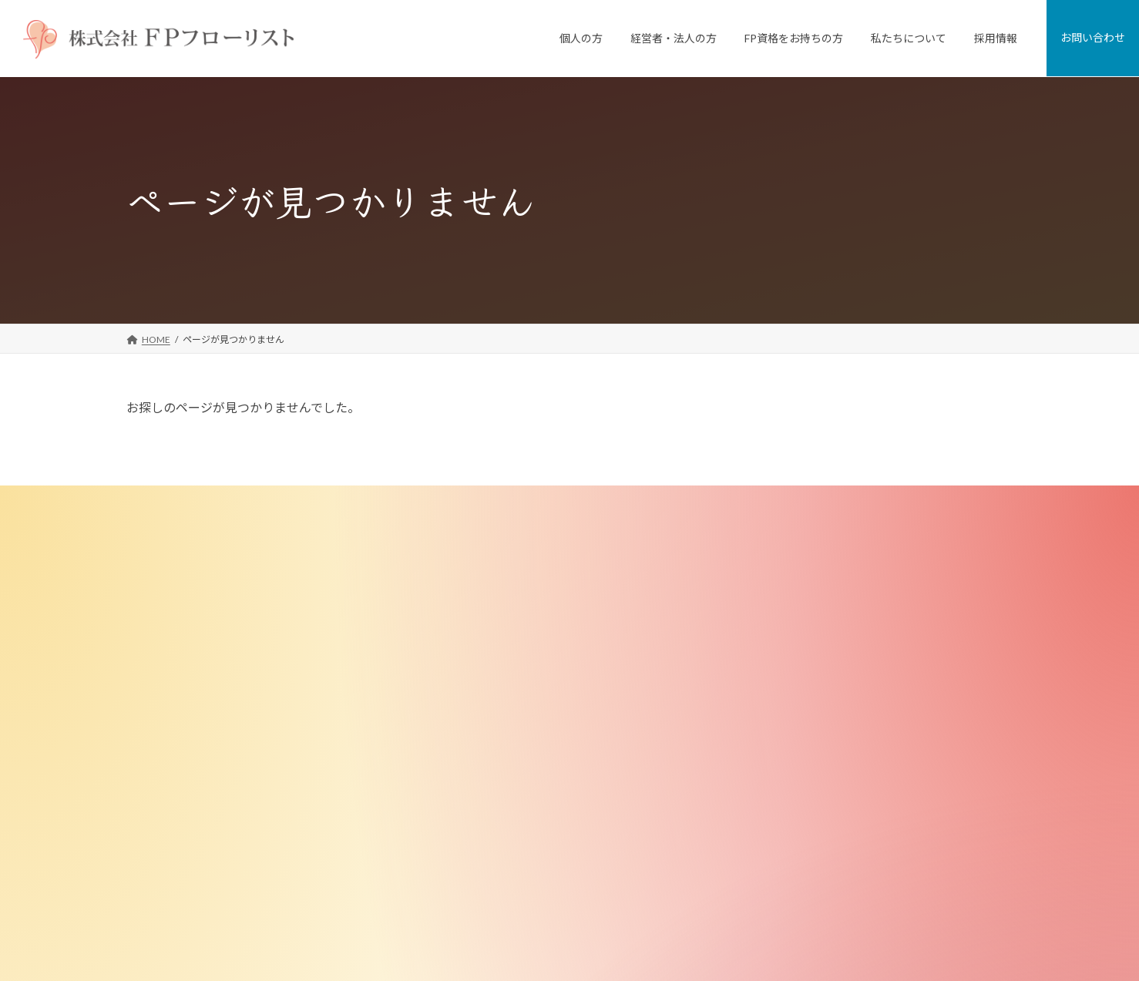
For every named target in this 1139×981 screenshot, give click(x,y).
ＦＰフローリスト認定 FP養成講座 (519, 770)
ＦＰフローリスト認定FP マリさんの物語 (532, 874)
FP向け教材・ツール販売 (499, 822)
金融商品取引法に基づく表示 (811, 822)
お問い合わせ (770, 874)
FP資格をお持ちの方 (480, 744)
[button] (187, 716)
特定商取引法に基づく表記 (806, 796)
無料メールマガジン (489, 849)
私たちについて (774, 536)
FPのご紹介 (775, 666)
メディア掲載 (778, 692)
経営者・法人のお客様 (484, 614)
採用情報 (760, 849)
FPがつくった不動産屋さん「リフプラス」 (536, 588)
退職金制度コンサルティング (507, 692)
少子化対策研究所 (788, 744)
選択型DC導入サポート (495, 718)
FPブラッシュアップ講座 (499, 796)
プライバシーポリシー (788, 900)
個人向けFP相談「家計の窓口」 (513, 562)
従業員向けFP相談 (485, 640)
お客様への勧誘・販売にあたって (820, 770)
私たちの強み (779, 588)
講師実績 (769, 718)
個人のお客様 (466, 536)
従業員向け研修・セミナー (503, 666)
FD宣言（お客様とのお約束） (812, 640)
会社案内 (769, 562)
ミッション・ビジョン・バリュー (820, 614)
